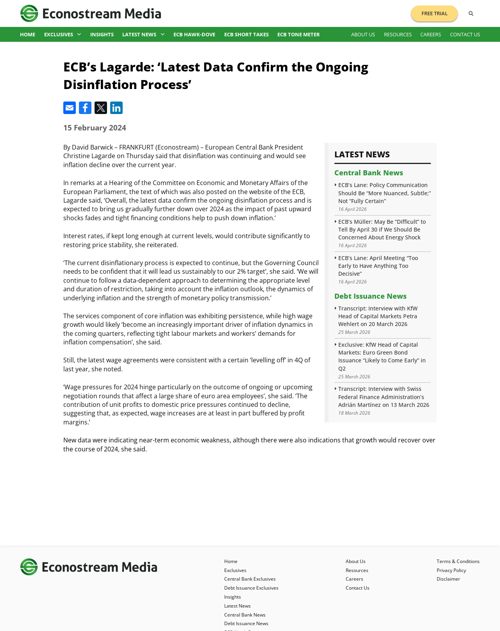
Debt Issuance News (370, 296)
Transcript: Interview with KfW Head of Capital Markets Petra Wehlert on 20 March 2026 (378, 316)
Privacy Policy (451, 570)
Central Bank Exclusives (250, 579)
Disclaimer (448, 579)
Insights (102, 34)
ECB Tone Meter (298, 34)
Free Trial (434, 13)
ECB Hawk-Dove (194, 34)
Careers (430, 34)
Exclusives (63, 34)
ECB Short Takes (246, 34)
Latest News (143, 34)
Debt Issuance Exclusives (251, 588)
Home (27, 34)
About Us (363, 34)
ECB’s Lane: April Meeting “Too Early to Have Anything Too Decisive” (378, 265)
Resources (398, 34)
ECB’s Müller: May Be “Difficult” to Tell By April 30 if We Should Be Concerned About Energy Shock (382, 229)
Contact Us (465, 34)
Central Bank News (368, 172)
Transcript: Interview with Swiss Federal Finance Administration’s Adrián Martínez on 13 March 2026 (383, 396)
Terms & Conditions (458, 561)
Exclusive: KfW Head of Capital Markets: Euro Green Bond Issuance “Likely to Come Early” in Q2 (382, 356)
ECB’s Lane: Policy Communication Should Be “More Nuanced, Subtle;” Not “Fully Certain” (384, 192)
